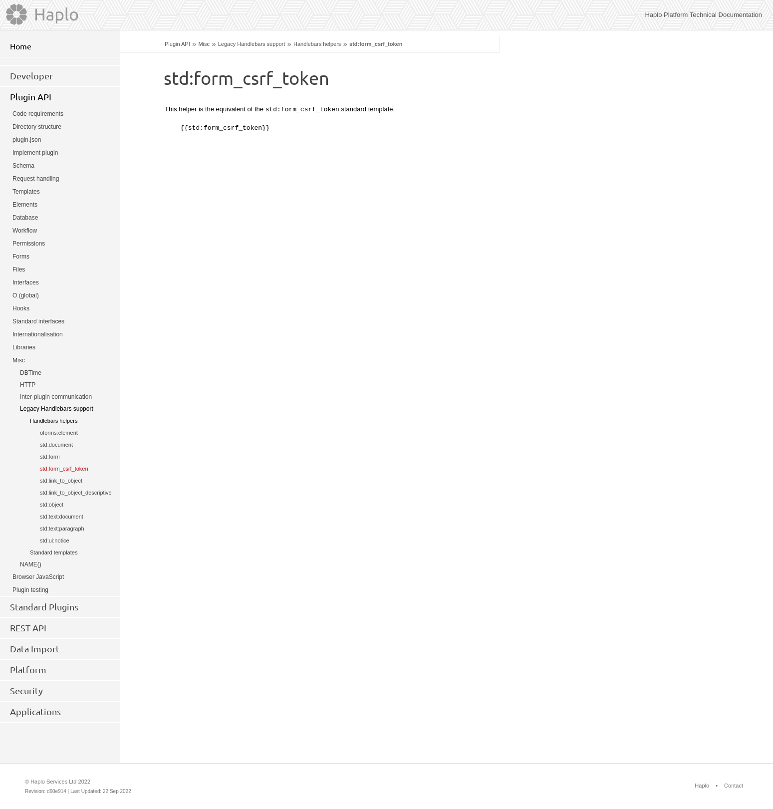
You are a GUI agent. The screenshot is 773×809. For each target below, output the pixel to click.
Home (20, 46)
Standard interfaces (38, 321)
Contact (733, 786)
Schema (23, 165)
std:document (56, 445)
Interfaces (25, 282)
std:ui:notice (54, 540)
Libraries (23, 347)
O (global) (25, 295)
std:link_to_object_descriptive (76, 493)
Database (25, 217)
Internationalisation (37, 334)
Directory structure (36, 126)
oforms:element (59, 433)
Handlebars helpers (317, 44)
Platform (28, 670)
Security (26, 691)
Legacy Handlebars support (251, 44)
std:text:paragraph (62, 529)
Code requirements (37, 113)
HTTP (27, 384)
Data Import (34, 649)
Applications (35, 712)
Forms (20, 256)
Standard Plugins (44, 607)
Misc (204, 44)
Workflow (24, 230)
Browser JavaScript (38, 576)
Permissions (28, 243)
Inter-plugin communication (56, 396)
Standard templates (53, 552)
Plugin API (177, 44)
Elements (24, 204)
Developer (31, 76)
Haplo (702, 786)
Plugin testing (30, 589)
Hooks (20, 308)
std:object (51, 505)
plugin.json (26, 139)
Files (18, 269)
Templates (26, 191)
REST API (28, 628)
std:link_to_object (61, 481)
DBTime (30, 372)
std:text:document (61, 517)
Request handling (35, 178)
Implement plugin (35, 152)
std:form (50, 457)
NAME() (30, 564)
